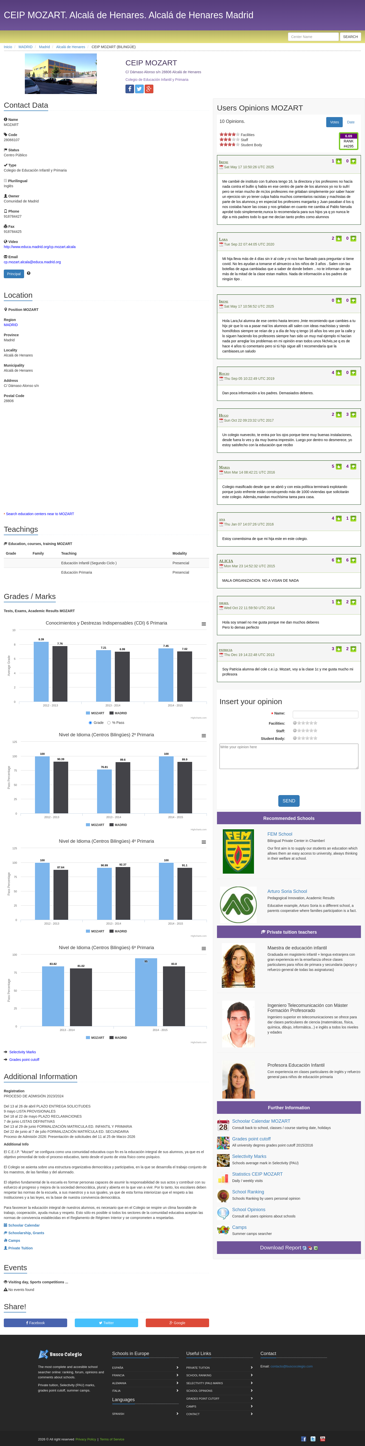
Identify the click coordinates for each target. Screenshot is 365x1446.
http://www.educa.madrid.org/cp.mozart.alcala (40, 247)
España (117, 1367)
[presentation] (308, 783)
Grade (96, 723)
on (222, 134)
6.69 (348, 136)
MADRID (11, 325)
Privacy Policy (86, 1439)
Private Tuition (198, 1367)
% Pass (115, 723)
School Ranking (248, 1191)
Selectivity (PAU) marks (204, 1383)
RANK (349, 141)
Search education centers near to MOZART (40, 514)
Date (351, 122)
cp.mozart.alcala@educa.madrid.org (32, 262)
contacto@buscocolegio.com (291, 1366)
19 (315, 723)
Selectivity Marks (22, 1052)
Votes (334, 122)
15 (311, 723)
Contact (192, 1414)
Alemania (119, 1383)
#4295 (349, 146)
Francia (118, 1375)
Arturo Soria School (287, 891)
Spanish (118, 1413)
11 (307, 723)
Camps (239, 1227)
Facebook (35, 1323)
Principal (14, 274)
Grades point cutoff (24, 1060)
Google (177, 1323)
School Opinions (248, 1209)
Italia (116, 1390)
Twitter (106, 1323)
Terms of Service (112, 1439)
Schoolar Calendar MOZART (261, 1121)
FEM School (279, 834)
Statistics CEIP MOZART (257, 1174)
